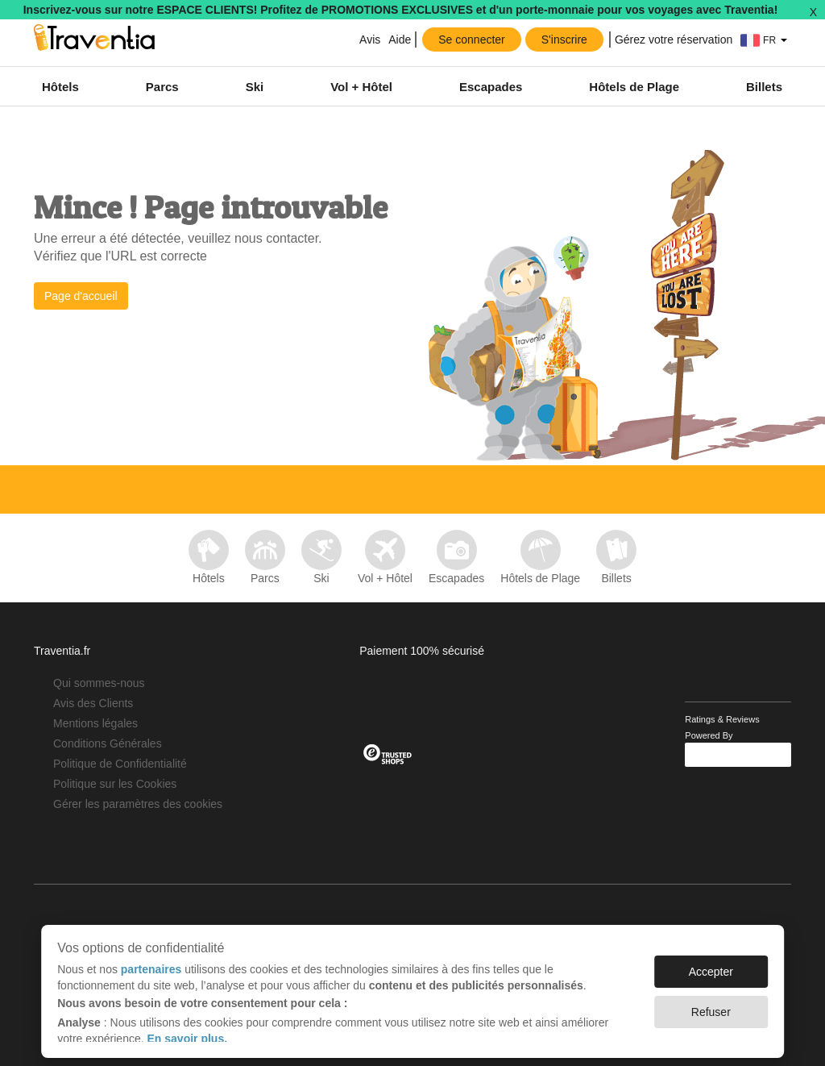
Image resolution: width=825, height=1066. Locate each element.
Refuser (711, 1003)
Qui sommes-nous (99, 683)
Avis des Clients (93, 703)
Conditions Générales (107, 743)
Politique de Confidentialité (120, 763)
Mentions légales (95, 723)
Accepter (711, 963)
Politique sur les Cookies (114, 783)
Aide (399, 39)
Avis (368, 39)
